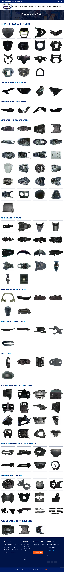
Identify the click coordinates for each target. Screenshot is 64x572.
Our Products (27, 548)
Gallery (60, 6)
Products (31, 6)
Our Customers (27, 555)
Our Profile (26, 544)
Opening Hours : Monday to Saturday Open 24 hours (12, 1)
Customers (55, 6)
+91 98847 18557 (51, 553)
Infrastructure (23, 6)
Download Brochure (38, 552)
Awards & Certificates (46, 6)
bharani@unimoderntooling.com (54, 556)
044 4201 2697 (51, 550)
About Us (17, 6)
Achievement (38, 6)
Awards (26, 552)
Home (12, 6)
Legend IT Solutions (46, 569)
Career (25, 559)
